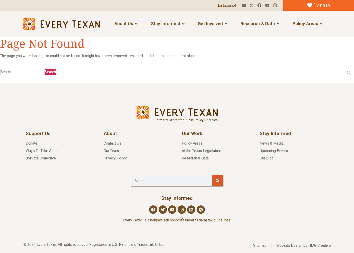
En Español (227, 5)
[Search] (217, 180)
